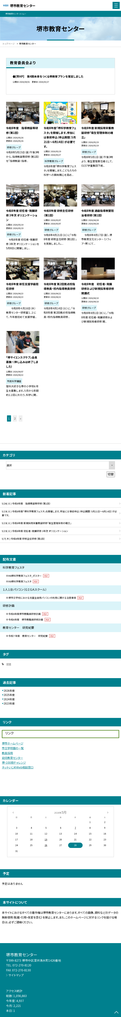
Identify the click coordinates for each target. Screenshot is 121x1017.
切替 (111, 474)
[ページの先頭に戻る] (116, 1012)
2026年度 (9, 690)
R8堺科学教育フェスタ (23, 581)
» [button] (20, 418)
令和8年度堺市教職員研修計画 (28, 614)
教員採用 (7, 753)
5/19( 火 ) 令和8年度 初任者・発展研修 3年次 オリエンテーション (35, 531)
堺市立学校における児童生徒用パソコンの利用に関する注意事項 (45, 597)
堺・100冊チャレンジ (14, 762)
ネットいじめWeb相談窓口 (17, 767)
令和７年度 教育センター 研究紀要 (31, 636)
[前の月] (13, 812)
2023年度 (9, 703)
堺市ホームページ (12, 743)
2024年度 (9, 699)
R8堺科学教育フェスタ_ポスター (28, 575)
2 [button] (15, 418)
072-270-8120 (21, 965)
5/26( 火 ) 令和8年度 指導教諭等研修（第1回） (26, 503)
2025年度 (9, 695)
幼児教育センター (12, 758)
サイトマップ (16, 975)
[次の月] (107, 812)
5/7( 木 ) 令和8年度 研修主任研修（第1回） (23, 538)
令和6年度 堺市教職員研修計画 (29, 619)
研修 (8, 664)
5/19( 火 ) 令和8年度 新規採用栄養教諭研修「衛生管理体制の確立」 (36, 523)
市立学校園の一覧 (13, 748)
